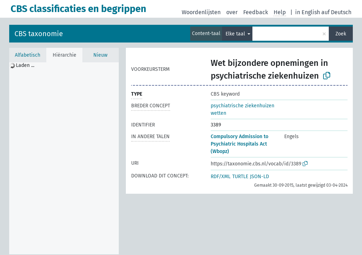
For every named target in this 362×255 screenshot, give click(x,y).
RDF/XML (220, 177)
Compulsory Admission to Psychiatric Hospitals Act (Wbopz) (239, 144)
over (232, 12)
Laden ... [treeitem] (25, 65)
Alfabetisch (27, 55)
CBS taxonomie (38, 33)
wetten (218, 113)
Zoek (340, 34)
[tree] (64, 158)
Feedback (255, 12)
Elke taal (236, 34)
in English (307, 12)
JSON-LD (259, 177)
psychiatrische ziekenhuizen (242, 106)
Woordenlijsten (201, 12)
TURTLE (240, 177)
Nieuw (100, 55)
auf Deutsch (336, 12)
